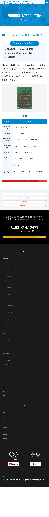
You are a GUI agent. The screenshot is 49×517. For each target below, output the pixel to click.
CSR (5, 429)
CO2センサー (12, 328)
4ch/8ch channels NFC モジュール (21, 295)
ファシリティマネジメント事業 (23, 210)
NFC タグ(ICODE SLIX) (16, 310)
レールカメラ (12, 370)
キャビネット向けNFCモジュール (20, 299)
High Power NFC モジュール (18, 303)
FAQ (5, 450)
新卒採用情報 (8, 453)
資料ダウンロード (12, 476)
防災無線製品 (12, 377)
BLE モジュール (13, 346)
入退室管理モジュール (16, 342)
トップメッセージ (10, 414)
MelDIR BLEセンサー (15, 353)
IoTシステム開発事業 (24, 200)
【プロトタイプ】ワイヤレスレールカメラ (24, 367)
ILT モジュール (13, 324)
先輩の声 (7, 446)
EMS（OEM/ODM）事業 (24, 229)
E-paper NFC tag (14, 321)
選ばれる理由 (10, 468)
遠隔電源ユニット (14, 374)
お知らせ (7, 472)
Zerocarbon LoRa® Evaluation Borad (22, 331)
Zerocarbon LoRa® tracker (18, 335)
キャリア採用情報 (10, 457)
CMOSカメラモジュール (17, 339)
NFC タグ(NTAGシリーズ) (17, 306)
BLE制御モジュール (15, 349)
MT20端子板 (12, 387)
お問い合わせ (25, 265)
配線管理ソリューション (17, 394)
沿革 (5, 421)
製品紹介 (24, 281)
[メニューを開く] (47, 2)
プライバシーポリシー (12, 506)
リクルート (24, 435)
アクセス (7, 425)
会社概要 (7, 417)
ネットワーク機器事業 (23, 219)
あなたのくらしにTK (13, 464)
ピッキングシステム (15, 357)
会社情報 (24, 406)
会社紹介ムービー (10, 442)
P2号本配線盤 (12, 390)
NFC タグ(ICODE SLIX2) (17, 313)
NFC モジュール (13, 292)
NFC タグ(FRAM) (14, 317)
